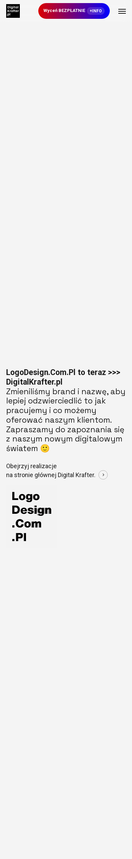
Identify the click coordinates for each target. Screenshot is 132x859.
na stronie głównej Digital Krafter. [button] (50, 474)
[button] (122, 11)
